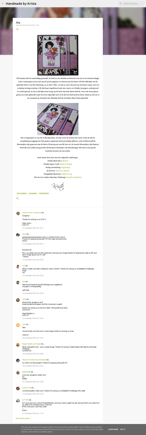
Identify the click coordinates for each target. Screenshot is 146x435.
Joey (24, 324)
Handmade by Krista (21, 3)
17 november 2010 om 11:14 (32, 413)
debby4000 (26, 372)
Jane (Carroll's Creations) (31, 212)
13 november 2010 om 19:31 (32, 228)
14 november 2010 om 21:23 (32, 366)
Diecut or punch (62, 171)
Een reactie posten (23, 418)
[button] (17, 29)
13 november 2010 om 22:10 (32, 275)
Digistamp (65, 167)
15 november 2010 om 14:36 (32, 382)
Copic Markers (21, 193)
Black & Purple (66, 164)
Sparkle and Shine (74, 177)
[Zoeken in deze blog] (133, 3)
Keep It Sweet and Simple (31, 344)
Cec (23, 266)
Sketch (65, 161)
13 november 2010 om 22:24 (32, 293)
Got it (122, 429)
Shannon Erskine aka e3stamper (34, 360)
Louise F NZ (26, 388)
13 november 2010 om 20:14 (32, 244)
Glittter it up (67, 174)
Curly (24, 299)
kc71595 (25, 400)
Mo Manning (33, 193)
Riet (23, 281)
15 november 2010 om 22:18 (32, 394)
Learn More (113, 429)
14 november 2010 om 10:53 (32, 318)
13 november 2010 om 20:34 (32, 260)
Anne (24, 234)
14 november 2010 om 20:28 (32, 354)
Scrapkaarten (44, 193)
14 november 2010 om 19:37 (32, 338)
